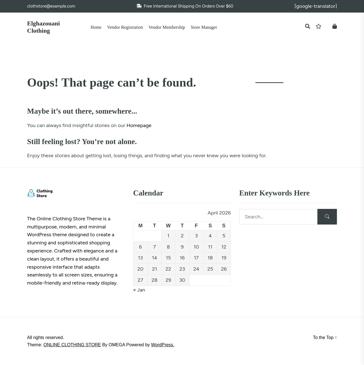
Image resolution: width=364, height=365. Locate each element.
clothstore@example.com (51, 6)
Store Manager (204, 27)
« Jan (139, 290)
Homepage (138, 125)
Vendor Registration (125, 27)
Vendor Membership (167, 27)
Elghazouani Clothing (43, 27)
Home (96, 27)
